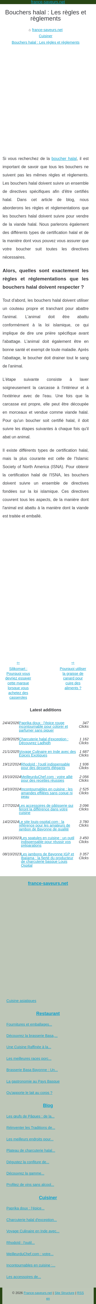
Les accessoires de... (23, 1277)
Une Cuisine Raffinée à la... (28, 1047)
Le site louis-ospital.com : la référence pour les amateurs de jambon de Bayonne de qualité (44, 825)
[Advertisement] (48, 96)
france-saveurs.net (47, 30)
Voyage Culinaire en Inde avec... (32, 1231)
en (48, 1298)
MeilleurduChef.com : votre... (30, 1254)
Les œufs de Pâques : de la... (30, 1116)
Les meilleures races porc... (28, 1058)
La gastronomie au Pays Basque (33, 1081)
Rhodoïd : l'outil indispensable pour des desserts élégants (45, 766)
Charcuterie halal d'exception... (31, 1220)
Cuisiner (45, 36)
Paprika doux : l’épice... (25, 1208)
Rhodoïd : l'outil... (20, 1243)
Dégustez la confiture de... (27, 1162)
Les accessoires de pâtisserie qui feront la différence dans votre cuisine (46, 809)
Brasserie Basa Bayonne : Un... (32, 1070)
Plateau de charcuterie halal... (30, 1150)
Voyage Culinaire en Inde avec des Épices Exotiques (47, 753)
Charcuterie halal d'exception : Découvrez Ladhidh (43, 741)
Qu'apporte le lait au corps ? (29, 1093)
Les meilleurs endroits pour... (30, 1139)
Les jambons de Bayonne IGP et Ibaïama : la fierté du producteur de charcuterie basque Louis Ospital (47, 859)
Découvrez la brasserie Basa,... (32, 1036)
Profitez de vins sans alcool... (30, 1185)
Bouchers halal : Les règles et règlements (46, 42)
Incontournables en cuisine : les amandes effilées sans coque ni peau (47, 792)
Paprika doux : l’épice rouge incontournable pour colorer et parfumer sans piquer (43, 726)
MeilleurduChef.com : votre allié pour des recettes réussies (47, 778)
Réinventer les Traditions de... (30, 1128)
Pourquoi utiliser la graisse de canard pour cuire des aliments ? (73, 678)
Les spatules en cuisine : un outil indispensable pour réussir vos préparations (47, 841)
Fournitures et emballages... (29, 1024)
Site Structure (64, 1293)
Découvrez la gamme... (25, 1173)
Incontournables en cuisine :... (30, 1265)
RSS (80, 1293)
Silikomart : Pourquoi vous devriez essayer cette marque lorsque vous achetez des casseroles (18, 683)
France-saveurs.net (38, 1293)
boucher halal (64, 158)
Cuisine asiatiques (21, 1001)
